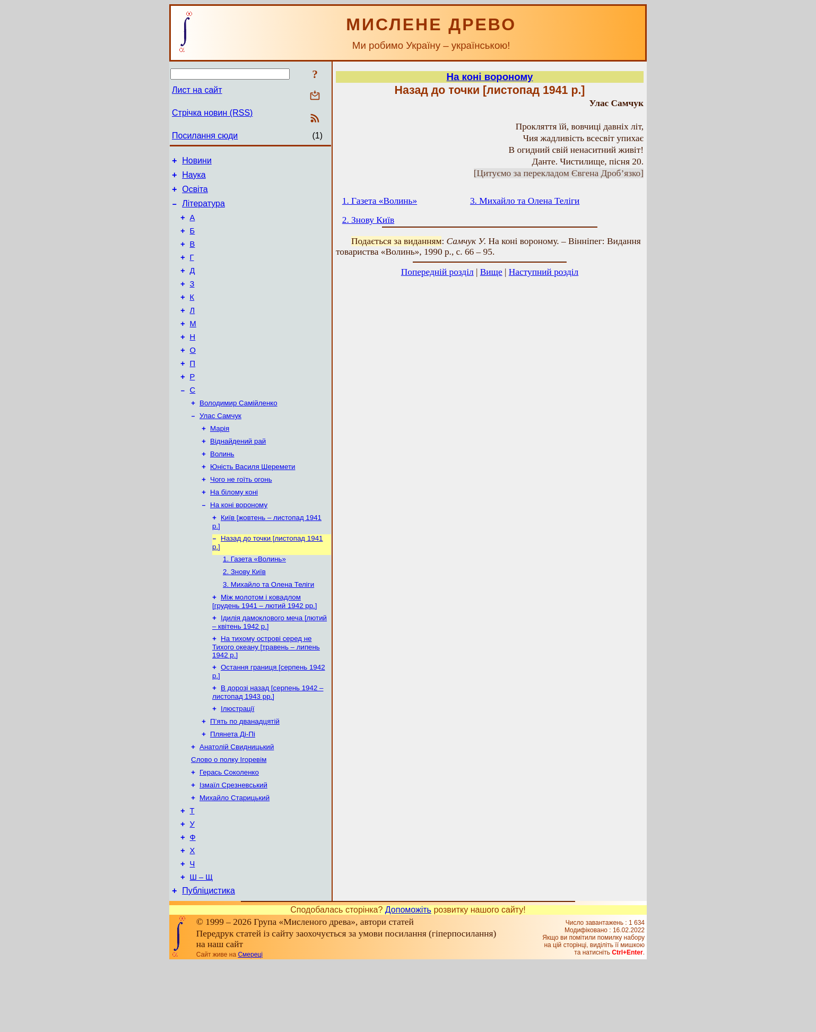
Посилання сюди (205, 135)
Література (203, 209)
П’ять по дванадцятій (245, 772)
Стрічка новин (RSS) (212, 112)
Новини (197, 162)
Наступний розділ (543, 272)
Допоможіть (408, 978)
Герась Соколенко (229, 827)
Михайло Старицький (234, 855)
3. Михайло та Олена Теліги (268, 628)
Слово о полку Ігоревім (228, 814)
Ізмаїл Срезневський (233, 841)
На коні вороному (238, 543)
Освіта (195, 193)
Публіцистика (208, 959)
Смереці (250, 1023)
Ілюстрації (237, 758)
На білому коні (234, 529)
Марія (219, 460)
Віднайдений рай (238, 474)
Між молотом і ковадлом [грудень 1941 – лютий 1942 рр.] (264, 646)
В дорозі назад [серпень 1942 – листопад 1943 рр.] (267, 741)
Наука (194, 178)
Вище (491, 272)
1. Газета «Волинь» (254, 600)
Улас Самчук (220, 446)
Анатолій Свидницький (236, 800)
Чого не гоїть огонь (241, 515)
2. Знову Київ (244, 614)
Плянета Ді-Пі (232, 786)
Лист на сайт (197, 89)
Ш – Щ (201, 944)
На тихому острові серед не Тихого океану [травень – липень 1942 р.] (266, 693)
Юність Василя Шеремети (252, 502)
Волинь (222, 488)
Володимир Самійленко (238, 433)
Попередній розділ (437, 272)
